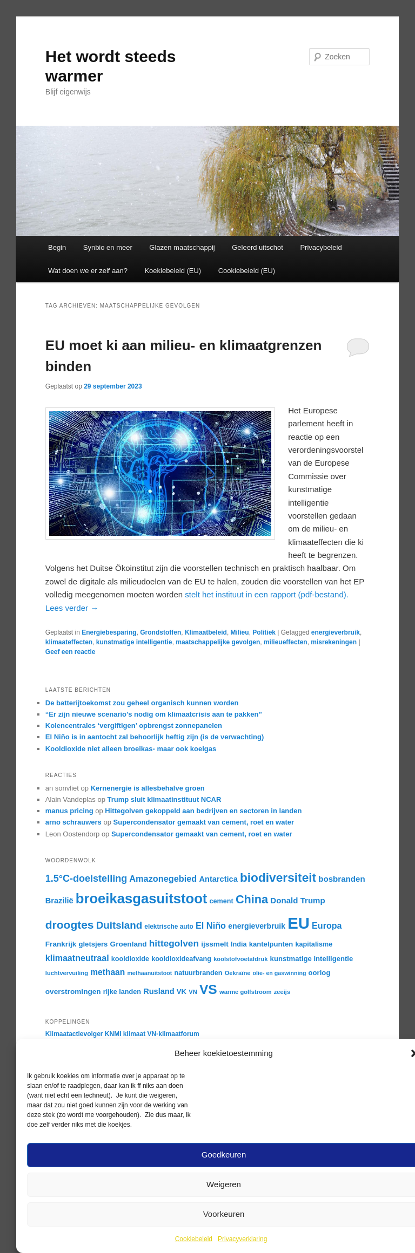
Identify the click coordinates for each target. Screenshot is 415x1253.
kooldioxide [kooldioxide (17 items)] (130, 959)
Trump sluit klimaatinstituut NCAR (164, 799)
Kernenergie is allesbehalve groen (148, 788)
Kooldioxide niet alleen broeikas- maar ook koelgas (130, 749)
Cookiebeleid (193, 1239)
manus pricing (69, 811)
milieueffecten (285, 642)
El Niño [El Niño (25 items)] (211, 925)
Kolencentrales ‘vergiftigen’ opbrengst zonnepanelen (133, 725)
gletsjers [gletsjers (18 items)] (93, 944)
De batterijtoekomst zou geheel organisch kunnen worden (142, 703)
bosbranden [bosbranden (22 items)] (341, 878)
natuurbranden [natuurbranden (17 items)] (198, 973)
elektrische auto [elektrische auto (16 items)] (168, 926)
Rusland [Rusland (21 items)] (159, 991)
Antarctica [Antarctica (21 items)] (218, 879)
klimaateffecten (68, 642)
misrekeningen (334, 642)
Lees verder (71, 607)
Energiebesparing (109, 632)
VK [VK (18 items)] (181, 992)
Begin (57, 247)
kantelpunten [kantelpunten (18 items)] (271, 944)
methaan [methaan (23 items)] (107, 972)
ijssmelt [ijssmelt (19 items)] (215, 944)
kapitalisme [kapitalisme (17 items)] (313, 944)
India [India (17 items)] (238, 944)
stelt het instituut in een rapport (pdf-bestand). (267, 594)
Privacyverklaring (242, 1239)
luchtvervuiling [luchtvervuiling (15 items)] (66, 973)
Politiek (264, 632)
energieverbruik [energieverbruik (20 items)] (256, 926)
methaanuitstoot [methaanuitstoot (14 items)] (149, 973)
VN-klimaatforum (173, 1034)
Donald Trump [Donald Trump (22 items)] (297, 900)
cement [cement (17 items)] (221, 901)
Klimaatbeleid (206, 632)
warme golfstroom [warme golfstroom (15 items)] (245, 992)
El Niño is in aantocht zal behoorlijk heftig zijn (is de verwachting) (154, 737)
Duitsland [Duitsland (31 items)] (119, 925)
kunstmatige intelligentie (134, 642)
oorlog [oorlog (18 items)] (320, 973)
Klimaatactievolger (74, 1034)
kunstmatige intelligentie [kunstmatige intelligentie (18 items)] (311, 959)
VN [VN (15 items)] (193, 992)
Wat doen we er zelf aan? (88, 271)
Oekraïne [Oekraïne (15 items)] (238, 973)
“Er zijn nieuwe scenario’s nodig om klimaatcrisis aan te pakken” (153, 714)
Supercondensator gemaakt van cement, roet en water (203, 822)
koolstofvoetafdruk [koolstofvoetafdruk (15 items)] (240, 959)
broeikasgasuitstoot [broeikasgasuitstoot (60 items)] (142, 898)
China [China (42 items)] (252, 899)
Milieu (240, 632)
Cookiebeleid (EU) (247, 271)
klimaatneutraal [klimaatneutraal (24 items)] (77, 958)
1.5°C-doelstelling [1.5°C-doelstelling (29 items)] (86, 878)
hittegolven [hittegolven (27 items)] (174, 943)
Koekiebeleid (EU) (172, 271)
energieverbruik (335, 632)
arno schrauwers (73, 822)
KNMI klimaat (125, 1034)
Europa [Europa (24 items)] (327, 925)
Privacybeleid (321, 247)
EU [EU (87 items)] (298, 923)
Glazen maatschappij (182, 247)
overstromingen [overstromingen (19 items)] (73, 992)
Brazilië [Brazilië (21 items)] (59, 900)
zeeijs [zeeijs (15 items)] (282, 992)
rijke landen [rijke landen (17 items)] (122, 992)
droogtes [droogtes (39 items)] (69, 924)
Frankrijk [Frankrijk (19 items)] (61, 944)
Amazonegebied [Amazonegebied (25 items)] (163, 878)
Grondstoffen (160, 632)
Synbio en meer (107, 247)
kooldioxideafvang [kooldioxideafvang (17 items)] (181, 959)
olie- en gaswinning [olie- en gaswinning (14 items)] (279, 973)
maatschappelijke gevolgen (218, 642)
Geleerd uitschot (257, 247)
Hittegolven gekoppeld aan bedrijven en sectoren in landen (203, 811)
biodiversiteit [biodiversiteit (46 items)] (278, 877)
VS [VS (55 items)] (208, 989)
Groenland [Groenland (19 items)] (128, 944)
